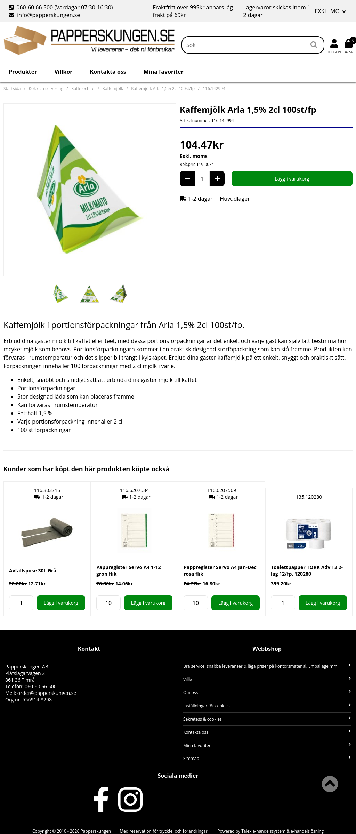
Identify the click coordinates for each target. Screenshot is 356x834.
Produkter (23, 71)
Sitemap (267, 758)
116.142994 (214, 88)
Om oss (267, 693)
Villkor (63, 71)
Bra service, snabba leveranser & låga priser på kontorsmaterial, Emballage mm (267, 666)
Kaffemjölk (113, 88)
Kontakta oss (108, 71)
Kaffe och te (82, 88)
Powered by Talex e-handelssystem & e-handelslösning (270, 831)
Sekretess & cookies (267, 719)
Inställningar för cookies (267, 706)
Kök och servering (46, 88)
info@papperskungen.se (44, 15)
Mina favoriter (164, 71)
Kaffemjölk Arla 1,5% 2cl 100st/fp (163, 88)
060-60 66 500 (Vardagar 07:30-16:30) (61, 7)
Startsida (12, 88)
